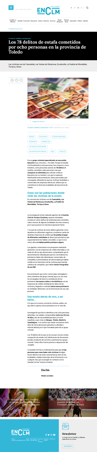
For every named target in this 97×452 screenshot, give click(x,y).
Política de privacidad (33, 439)
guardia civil (45, 141)
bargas (31, 136)
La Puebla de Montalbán (37, 146)
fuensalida (33, 141)
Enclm (51, 127)
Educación (34, 21)
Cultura (40, 21)
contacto (52, 439)
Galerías (85, 21)
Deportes (46, 21)
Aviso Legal (27, 439)
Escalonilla (43, 136)
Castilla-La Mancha (12, 21)
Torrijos (62, 151)
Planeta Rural (66, 21)
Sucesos (53, 21)
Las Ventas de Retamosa (37, 151)
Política (79, 21)
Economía (26, 21)
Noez (52, 151)
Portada (11, 29)
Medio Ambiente (60, 21)
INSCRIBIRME (68, 446)
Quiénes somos (46, 439)
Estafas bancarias (59, 136)
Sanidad (20, 21)
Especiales (73, 21)
